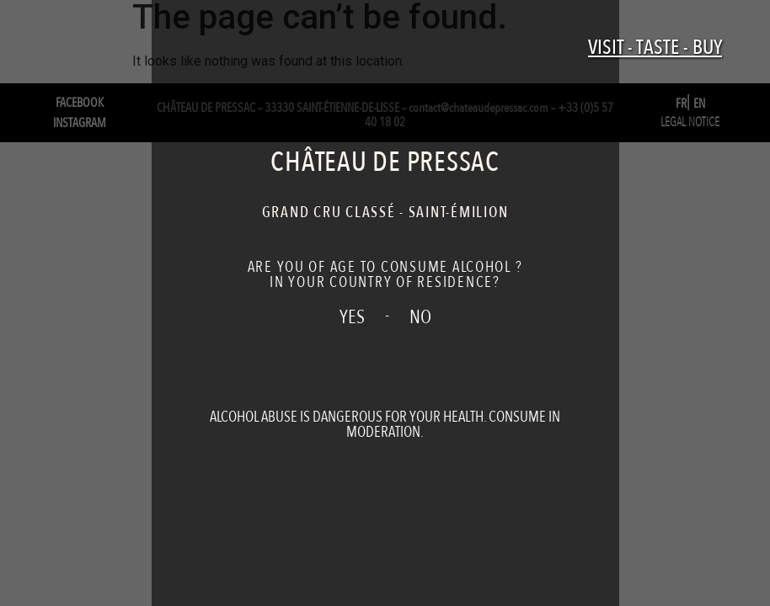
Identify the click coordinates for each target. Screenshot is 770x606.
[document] (385, 303)
